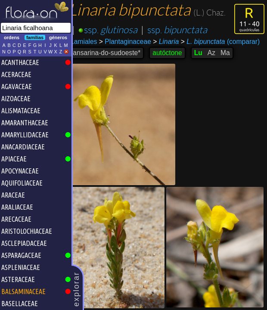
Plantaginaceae (131, 41)
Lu (203, 52)
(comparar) (225, 42)
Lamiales (89, 41)
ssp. (116, 30)
